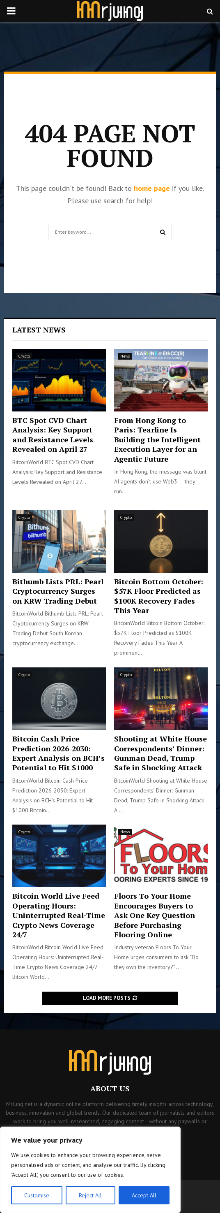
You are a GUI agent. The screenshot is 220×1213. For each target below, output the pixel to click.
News (125, 356)
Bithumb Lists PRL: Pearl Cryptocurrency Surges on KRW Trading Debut (57, 591)
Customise (36, 1195)
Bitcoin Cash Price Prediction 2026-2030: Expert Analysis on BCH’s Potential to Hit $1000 (58, 753)
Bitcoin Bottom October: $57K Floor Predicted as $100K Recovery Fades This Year (158, 595)
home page (152, 188)
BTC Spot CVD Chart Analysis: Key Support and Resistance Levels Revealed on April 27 (52, 434)
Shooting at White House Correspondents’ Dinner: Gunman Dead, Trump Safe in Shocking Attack (160, 753)
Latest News (39, 330)
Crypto (24, 356)
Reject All (90, 1195)
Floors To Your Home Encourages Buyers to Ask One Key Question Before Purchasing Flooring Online (154, 915)
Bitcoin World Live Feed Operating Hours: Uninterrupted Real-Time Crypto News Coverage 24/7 (58, 915)
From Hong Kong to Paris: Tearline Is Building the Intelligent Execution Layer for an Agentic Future (157, 439)
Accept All (144, 1195)
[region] (90, 1170)
